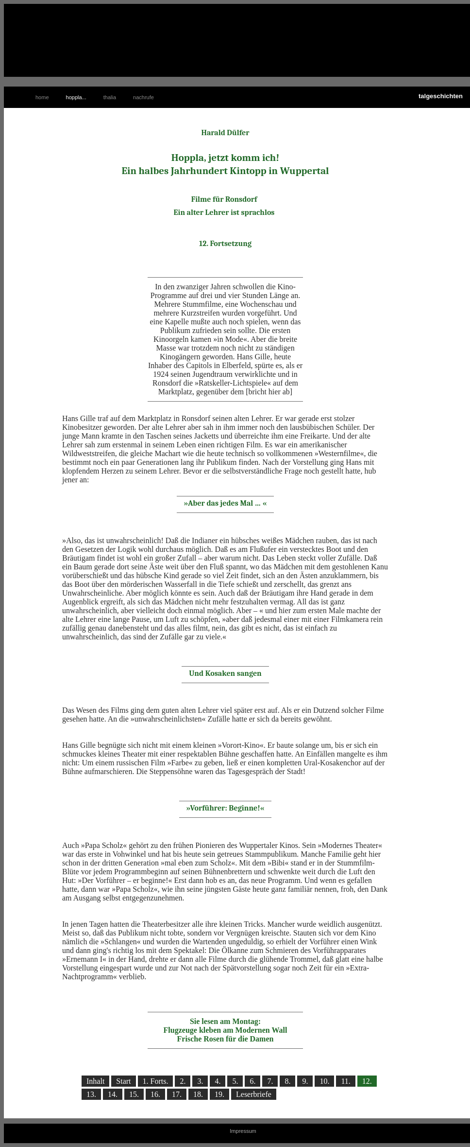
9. (305, 1081)
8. (287, 1081)
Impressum (243, 1131)
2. (182, 1081)
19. (219, 1094)
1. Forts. (155, 1081)
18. (198, 1094)
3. (200, 1081)
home (42, 97)
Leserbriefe (253, 1094)
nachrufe (143, 97)
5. (235, 1081)
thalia (109, 97)
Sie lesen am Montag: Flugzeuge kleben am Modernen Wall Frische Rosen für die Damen (225, 1030)
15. (134, 1094)
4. (217, 1081)
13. (91, 1094)
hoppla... (76, 97)
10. (324, 1081)
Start (123, 1081)
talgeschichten (441, 96)
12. (367, 1081)
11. (345, 1081)
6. (252, 1081)
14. (113, 1094)
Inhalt (95, 1081)
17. (177, 1094)
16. (155, 1094)
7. (270, 1081)
